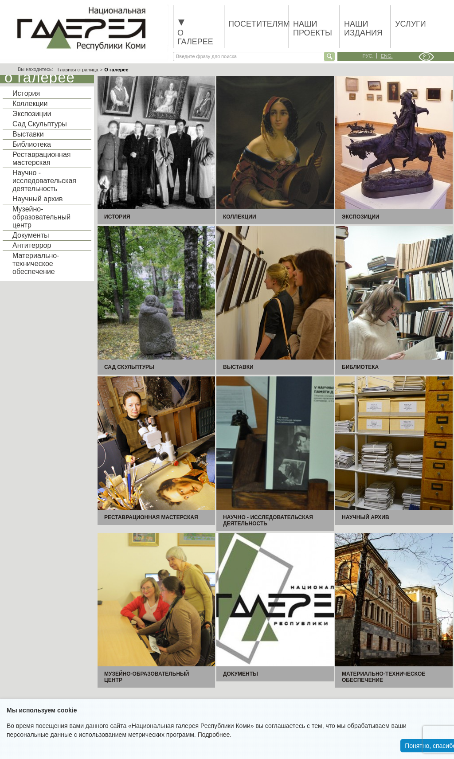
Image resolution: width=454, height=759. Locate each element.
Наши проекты (312, 28)
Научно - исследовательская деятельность (44, 180)
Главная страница (78, 69)
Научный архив (37, 199)
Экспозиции (31, 113)
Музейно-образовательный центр (41, 217)
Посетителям (258, 24)
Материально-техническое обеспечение (35, 263)
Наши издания (363, 28)
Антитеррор (31, 245)
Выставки (28, 134)
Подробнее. (215, 734)
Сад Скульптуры (39, 124)
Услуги (410, 24)
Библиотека (31, 144)
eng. (387, 56)
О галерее (195, 33)
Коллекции (29, 103)
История (26, 93)
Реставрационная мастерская (41, 158)
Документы (30, 235)
